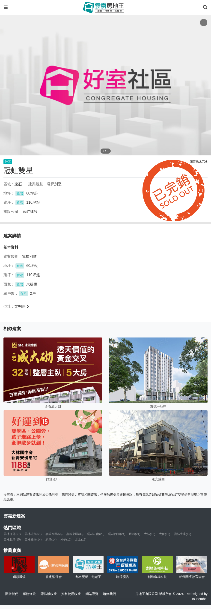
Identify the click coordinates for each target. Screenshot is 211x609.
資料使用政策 (71, 594)
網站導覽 (92, 594)
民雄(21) (134, 534)
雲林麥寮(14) (33, 539)
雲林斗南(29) (95, 534)
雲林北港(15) (12, 539)
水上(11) (80, 539)
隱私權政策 (49, 594)
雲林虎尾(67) (12, 534)
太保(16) (164, 534)
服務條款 (29, 594)
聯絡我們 (109, 594)
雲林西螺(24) (116, 534)
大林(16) (149, 534)
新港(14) (51, 539)
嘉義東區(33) (74, 534)
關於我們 (11, 594)
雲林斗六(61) (33, 534)
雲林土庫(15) (182, 534)
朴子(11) (65, 539)
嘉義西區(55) (54, 534)
